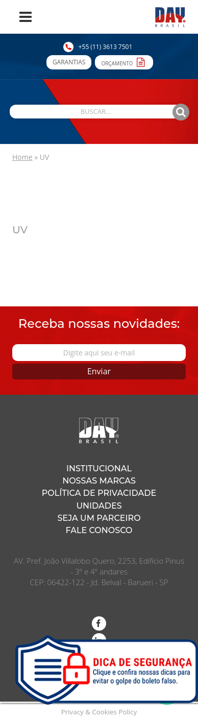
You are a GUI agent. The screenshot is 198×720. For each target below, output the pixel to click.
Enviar (99, 371)
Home (22, 157)
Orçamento (124, 62)
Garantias (69, 62)
